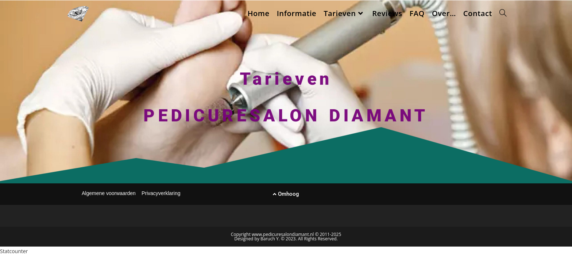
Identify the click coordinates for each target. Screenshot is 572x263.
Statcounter (14, 251)
